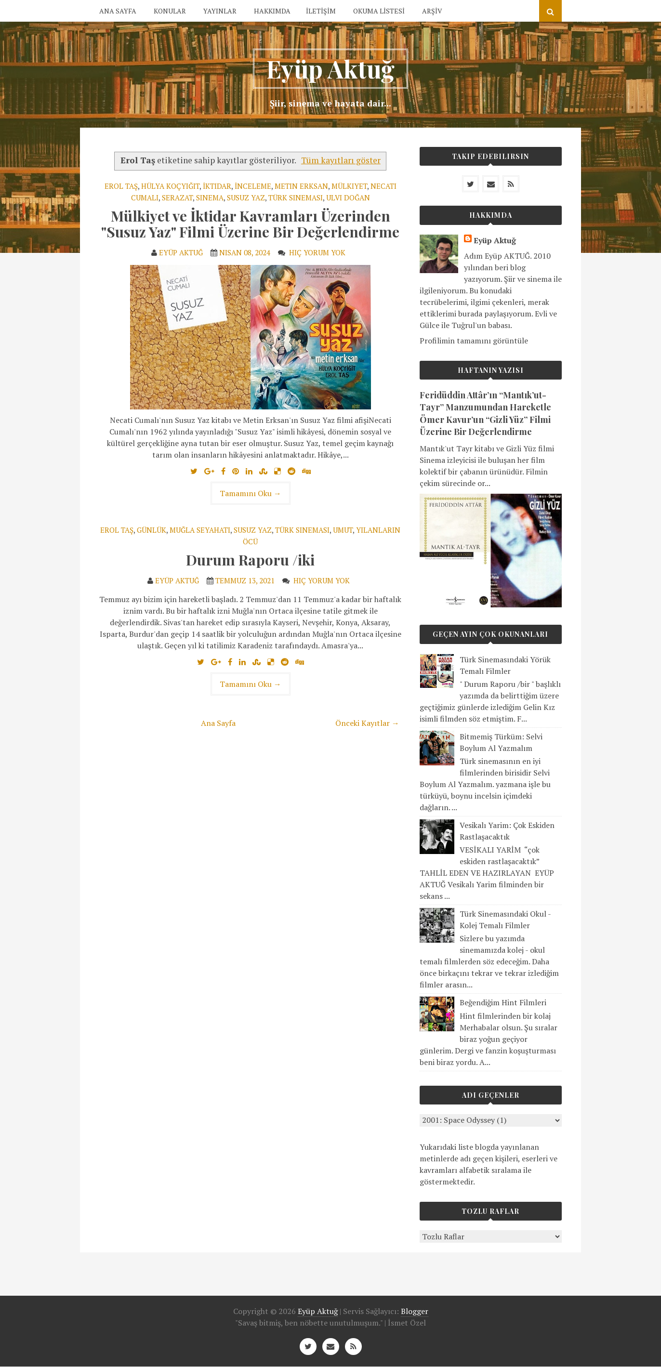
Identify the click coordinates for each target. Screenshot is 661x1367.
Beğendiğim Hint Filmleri (503, 1002)
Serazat (177, 197)
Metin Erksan (301, 186)
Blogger (414, 1311)
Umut (343, 530)
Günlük (151, 530)
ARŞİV (432, 10)
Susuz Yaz (246, 197)
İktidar (217, 186)
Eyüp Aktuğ (330, 69)
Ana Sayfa (218, 723)
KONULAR (170, 10)
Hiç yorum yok (318, 252)
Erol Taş (121, 186)
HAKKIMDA (272, 10)
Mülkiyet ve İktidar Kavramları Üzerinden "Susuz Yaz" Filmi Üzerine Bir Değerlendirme (250, 223)
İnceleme (253, 186)
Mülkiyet (349, 186)
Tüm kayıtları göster (341, 160)
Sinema (210, 197)
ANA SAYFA (117, 10)
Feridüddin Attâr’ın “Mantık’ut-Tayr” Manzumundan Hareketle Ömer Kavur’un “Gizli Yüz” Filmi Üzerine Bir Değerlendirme (485, 413)
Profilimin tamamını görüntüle (474, 340)
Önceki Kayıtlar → (367, 723)
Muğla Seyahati (200, 530)
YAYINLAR (220, 10)
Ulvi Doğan (348, 197)
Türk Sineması (295, 197)
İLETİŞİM (321, 10)
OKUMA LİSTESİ (379, 10)
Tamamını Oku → (250, 493)
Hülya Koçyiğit (170, 186)
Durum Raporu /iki (250, 559)
